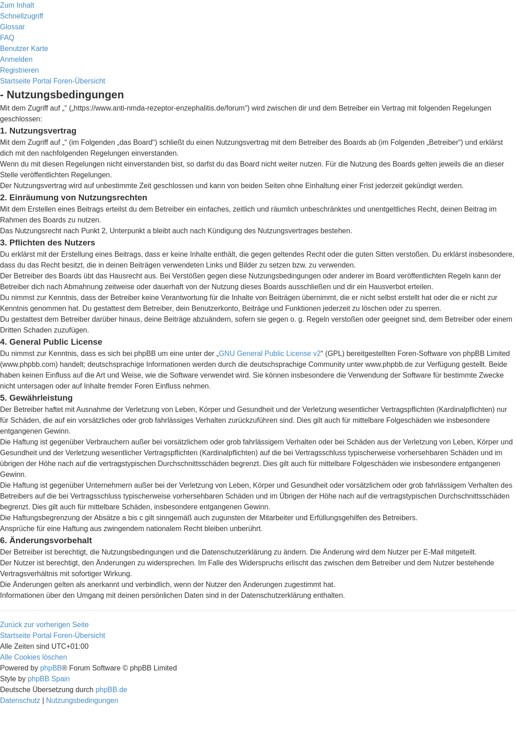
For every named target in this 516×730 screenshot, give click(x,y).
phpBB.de (111, 689)
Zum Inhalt (17, 5)
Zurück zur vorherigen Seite (44, 624)
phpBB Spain (49, 679)
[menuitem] (12, 27)
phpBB (51, 668)
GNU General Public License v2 (270, 353)
